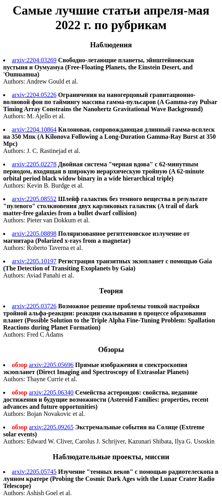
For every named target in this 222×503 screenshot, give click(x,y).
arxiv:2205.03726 (34, 306)
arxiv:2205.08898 (34, 233)
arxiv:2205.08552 (34, 199)
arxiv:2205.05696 (51, 364)
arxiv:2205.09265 (51, 427)
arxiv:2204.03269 (34, 60)
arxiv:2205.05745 (34, 471)
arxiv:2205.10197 (34, 261)
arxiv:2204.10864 (34, 129)
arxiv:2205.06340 (51, 392)
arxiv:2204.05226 (34, 94)
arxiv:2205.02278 (34, 164)
